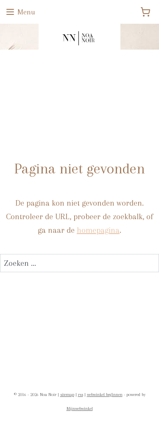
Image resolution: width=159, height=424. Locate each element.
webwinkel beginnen (105, 394)
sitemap (67, 394)
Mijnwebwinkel (80, 408)
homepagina (98, 230)
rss (80, 394)
